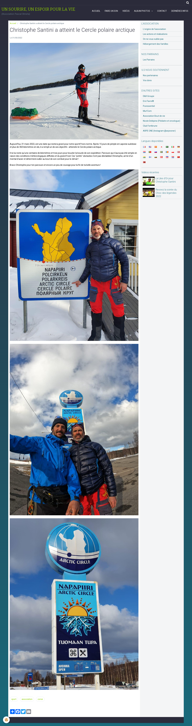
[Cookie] (6, 719)
